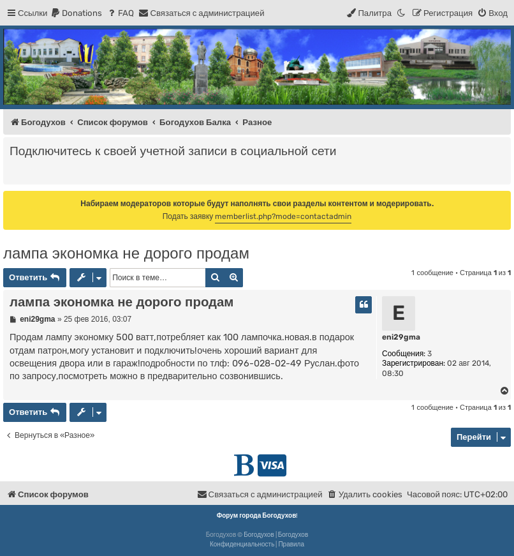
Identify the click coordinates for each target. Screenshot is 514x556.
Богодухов (259, 535)
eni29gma (401, 337)
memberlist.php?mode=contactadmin (283, 216)
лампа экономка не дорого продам (126, 253)
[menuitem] (76, 13)
